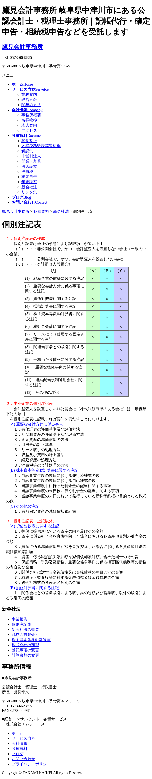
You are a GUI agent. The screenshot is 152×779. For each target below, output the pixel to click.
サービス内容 (23, 738)
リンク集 (29, 192)
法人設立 (29, 166)
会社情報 (19, 743)
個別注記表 (21, 624)
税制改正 (29, 141)
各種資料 (19, 748)
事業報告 (19, 619)
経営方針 (29, 100)
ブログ (17, 754)
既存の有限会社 (25, 635)
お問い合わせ (23, 759)
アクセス (29, 130)
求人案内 (29, 125)
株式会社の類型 (25, 645)
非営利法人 (31, 156)
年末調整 (29, 182)
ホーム (17, 733)
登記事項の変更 (25, 650)
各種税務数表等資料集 (41, 146)
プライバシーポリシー (31, 764)
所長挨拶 (29, 120)
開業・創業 (31, 161)
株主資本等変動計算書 (31, 640)
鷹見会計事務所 (22, 47)
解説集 (27, 151)
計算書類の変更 (25, 655)
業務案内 (29, 94)
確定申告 (29, 177)
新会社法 (29, 187)
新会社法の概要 (25, 629)
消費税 (27, 171)
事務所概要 (31, 115)
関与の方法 (31, 105)
